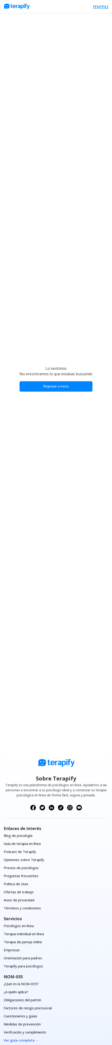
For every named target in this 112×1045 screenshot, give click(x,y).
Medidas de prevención (22, 1024)
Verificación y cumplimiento (25, 1032)
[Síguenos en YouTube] (79, 807)
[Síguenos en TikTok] (60, 807)
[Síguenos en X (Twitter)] (42, 807)
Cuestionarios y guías (20, 1016)
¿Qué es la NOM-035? (21, 983)
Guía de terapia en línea (22, 843)
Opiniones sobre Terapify (24, 859)
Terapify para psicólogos (23, 966)
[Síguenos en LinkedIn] (51, 807)
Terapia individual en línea (24, 933)
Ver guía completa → (21, 1040)
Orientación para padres (23, 958)
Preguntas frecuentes (21, 875)
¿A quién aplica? (16, 992)
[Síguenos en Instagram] (70, 807)
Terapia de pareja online (23, 942)
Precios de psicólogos (21, 867)
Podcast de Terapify (20, 851)
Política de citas (16, 884)
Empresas (12, 950)
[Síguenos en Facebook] (33, 807)
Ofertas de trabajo (19, 892)
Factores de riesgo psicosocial (28, 1008)
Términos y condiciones (22, 908)
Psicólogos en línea (19, 925)
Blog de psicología (18, 835)
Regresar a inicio (56, 386)
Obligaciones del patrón (22, 1000)
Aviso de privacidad (19, 900)
